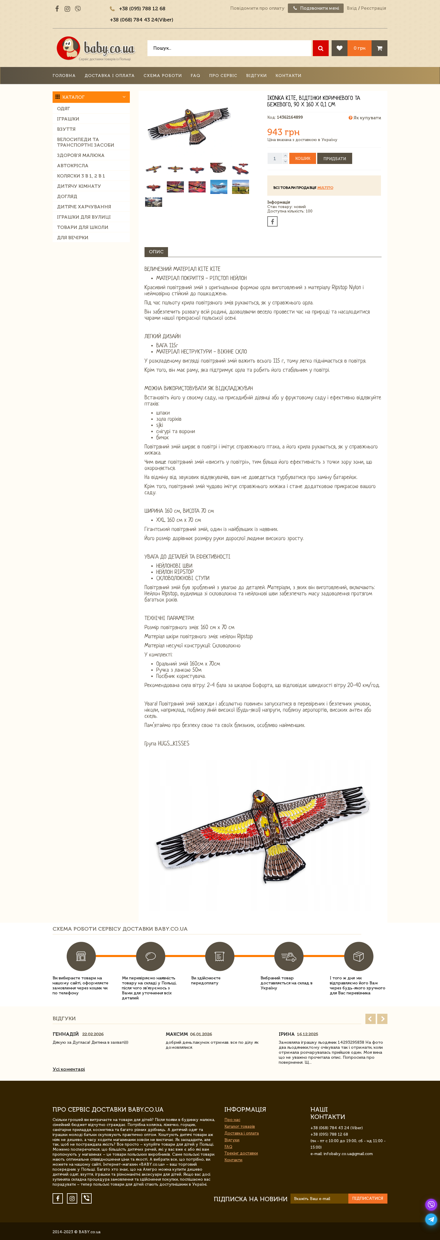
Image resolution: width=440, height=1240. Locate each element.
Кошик (302, 158)
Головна (64, 75)
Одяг (63, 108)
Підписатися (367, 1198)
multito (325, 188)
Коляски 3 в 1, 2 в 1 (81, 176)
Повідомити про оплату (257, 8)
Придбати (334, 159)
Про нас (232, 1119)
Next (382, 1019)
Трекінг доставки (241, 1153)
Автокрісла (72, 165)
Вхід (352, 8)
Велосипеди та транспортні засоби (85, 142)
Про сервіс (223, 75)
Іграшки (68, 119)
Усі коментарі (69, 1069)
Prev (370, 1019)
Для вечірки (72, 237)
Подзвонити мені (315, 8)
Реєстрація (373, 8)
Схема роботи (163, 75)
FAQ (195, 75)
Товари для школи (82, 227)
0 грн (359, 48)
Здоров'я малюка (81, 155)
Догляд (67, 196)
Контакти (288, 75)
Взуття (66, 129)
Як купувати (365, 117)
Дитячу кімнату (79, 186)
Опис (156, 251)
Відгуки (256, 75)
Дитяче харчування (84, 207)
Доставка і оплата (110, 75)
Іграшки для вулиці (84, 217)
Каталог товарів (239, 1126)
